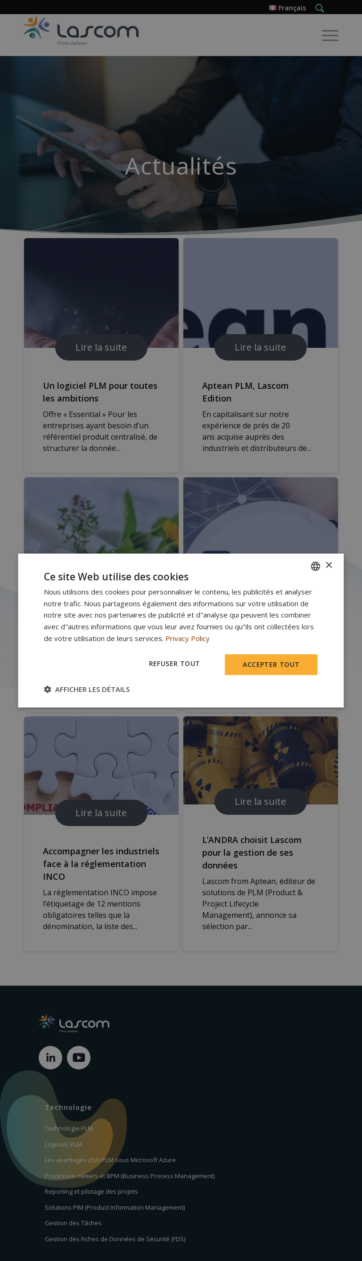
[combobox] (316, 566)
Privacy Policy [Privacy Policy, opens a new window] (187, 638)
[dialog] (181, 631)
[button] (87, 689)
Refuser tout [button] (174, 663)
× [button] (328, 565)
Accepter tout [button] (271, 664)
